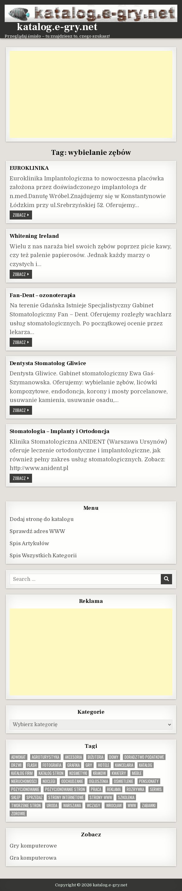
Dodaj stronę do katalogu (42, 519)
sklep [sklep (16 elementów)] (16, 797)
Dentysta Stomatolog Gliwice (48, 363)
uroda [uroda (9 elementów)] (52, 805)
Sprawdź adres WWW (37, 531)
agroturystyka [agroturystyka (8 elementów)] (45, 757)
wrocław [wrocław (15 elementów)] (114, 805)
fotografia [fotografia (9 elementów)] (52, 765)
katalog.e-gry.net (57, 27)
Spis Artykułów (29, 543)
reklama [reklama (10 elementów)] (114, 789)
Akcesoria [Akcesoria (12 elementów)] (73, 757)
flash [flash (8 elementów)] (32, 765)
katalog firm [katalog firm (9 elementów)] (22, 773)
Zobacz (22, 214)
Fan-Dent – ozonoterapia (43, 295)
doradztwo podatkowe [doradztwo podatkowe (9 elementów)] (144, 757)
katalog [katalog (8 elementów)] (145, 765)
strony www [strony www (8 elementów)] (101, 797)
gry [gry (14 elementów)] (89, 765)
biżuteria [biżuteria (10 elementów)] (95, 757)
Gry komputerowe (33, 846)
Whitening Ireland (34, 236)
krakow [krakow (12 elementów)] (99, 773)
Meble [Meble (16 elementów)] (137, 773)
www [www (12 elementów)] (132, 805)
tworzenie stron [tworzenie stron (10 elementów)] (26, 805)
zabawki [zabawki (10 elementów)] (149, 805)
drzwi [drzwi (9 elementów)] (16, 765)
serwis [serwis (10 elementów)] (156, 789)
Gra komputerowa (33, 858)
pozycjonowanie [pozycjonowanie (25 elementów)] (25, 789)
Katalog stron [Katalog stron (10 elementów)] (51, 773)
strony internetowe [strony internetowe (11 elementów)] (66, 797)
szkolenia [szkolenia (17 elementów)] (126, 797)
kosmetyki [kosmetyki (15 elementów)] (78, 773)
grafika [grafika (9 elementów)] (73, 765)
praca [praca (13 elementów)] (96, 789)
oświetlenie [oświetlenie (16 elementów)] (123, 781)
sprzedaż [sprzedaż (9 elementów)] (34, 797)
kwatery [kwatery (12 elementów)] (119, 773)
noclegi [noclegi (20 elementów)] (49, 781)
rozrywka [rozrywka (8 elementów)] (135, 789)
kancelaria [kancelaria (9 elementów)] (124, 765)
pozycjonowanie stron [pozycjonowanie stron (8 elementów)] (65, 789)
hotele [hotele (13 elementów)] (103, 765)
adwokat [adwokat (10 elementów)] (18, 757)
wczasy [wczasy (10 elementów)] (93, 805)
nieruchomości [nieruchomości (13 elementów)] (24, 781)
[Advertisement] (91, 94)
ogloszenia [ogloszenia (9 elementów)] (98, 781)
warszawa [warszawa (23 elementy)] (72, 805)
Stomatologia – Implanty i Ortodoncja (60, 431)
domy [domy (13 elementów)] (114, 757)
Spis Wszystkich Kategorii (43, 556)
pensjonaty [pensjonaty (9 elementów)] (149, 781)
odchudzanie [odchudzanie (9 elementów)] (72, 781)
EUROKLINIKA (29, 168)
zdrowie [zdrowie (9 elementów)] (18, 813)
